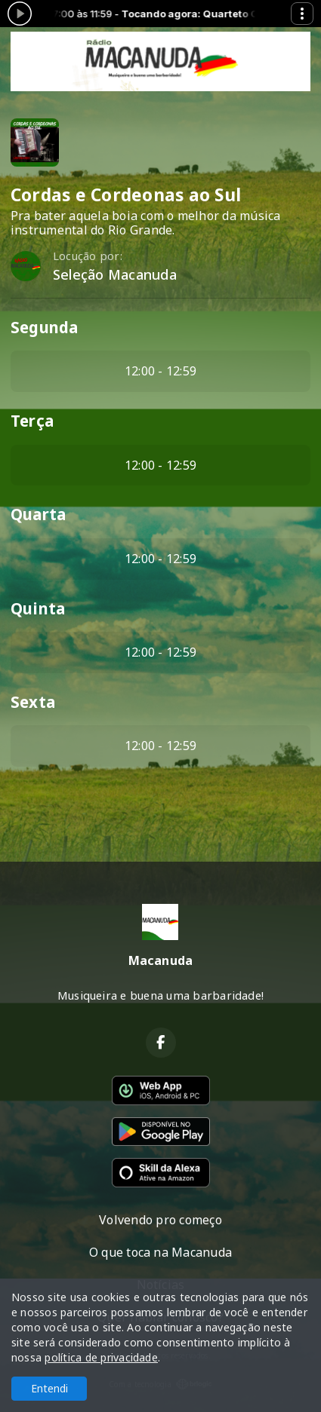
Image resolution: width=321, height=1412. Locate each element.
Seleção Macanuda (115, 274)
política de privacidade (101, 1357)
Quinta (38, 608)
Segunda (45, 327)
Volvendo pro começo (160, 1219)
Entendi (49, 1388)
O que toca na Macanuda (160, 1252)
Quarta (38, 514)
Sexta (33, 701)
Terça (32, 420)
